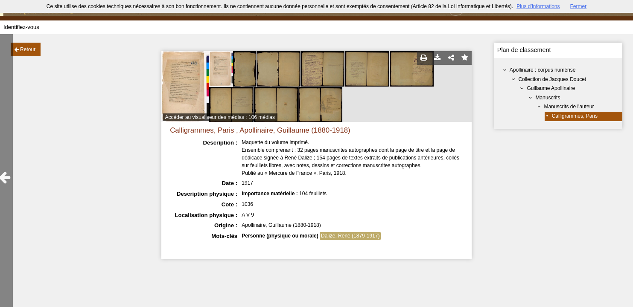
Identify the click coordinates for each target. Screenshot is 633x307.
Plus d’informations (538, 6)
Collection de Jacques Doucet (552, 79)
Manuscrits (547, 98)
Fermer (578, 6)
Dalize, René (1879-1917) (350, 236)
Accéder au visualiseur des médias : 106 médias (220, 117)
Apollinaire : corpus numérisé (543, 70)
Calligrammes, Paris (575, 116)
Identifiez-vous (21, 27)
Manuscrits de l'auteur (569, 107)
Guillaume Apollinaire (551, 88)
